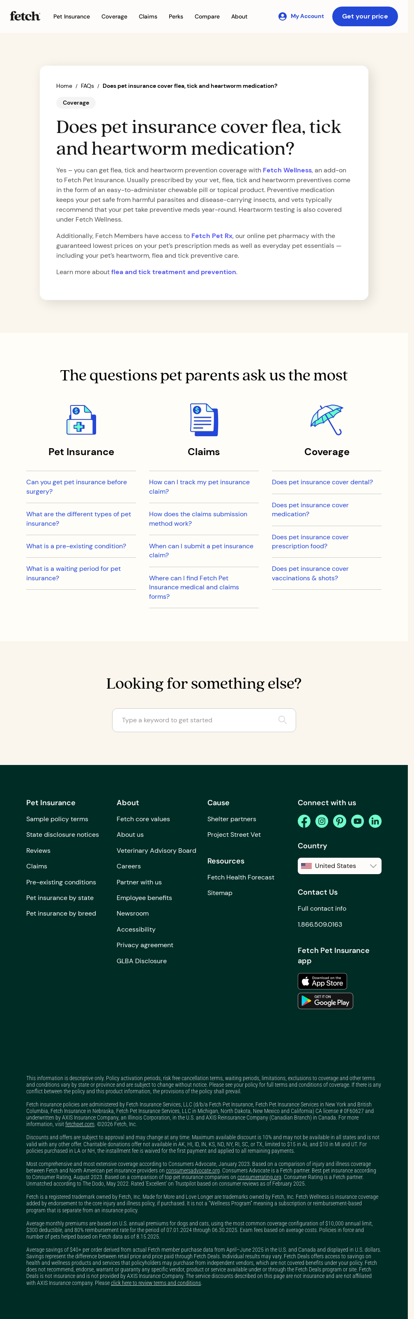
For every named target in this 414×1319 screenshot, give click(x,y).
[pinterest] (339, 821)
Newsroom (133, 913)
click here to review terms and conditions (156, 1283)
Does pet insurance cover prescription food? (310, 541)
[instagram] (321, 821)
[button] (71, 16)
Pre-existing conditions (61, 882)
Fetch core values (143, 819)
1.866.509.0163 (320, 924)
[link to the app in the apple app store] (322, 981)
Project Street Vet (234, 834)
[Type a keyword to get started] (204, 720)
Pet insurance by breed (61, 913)
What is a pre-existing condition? (76, 546)
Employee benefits (144, 897)
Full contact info (322, 908)
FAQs (87, 85)
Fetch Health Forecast (240, 877)
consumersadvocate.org (193, 1170)
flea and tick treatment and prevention (173, 272)
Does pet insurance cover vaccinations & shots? (310, 573)
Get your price (365, 16)
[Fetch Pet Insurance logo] (25, 16)
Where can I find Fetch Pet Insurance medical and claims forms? (194, 587)
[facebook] (304, 821)
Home (64, 85)
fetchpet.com (79, 1124)
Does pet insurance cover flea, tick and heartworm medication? (190, 85)
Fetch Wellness (287, 170)
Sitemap (219, 892)
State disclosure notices (62, 834)
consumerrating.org (259, 1177)
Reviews (38, 850)
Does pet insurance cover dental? (322, 482)
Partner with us (139, 882)
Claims (36, 866)
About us (130, 834)
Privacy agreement (145, 945)
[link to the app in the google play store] (325, 1001)
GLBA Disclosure (142, 961)
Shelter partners (231, 819)
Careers (129, 866)
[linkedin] (375, 821)
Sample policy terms (57, 819)
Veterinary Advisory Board (156, 850)
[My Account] (300, 16)
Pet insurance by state (60, 897)
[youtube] (357, 821)
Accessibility (136, 929)
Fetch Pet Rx (211, 235)
